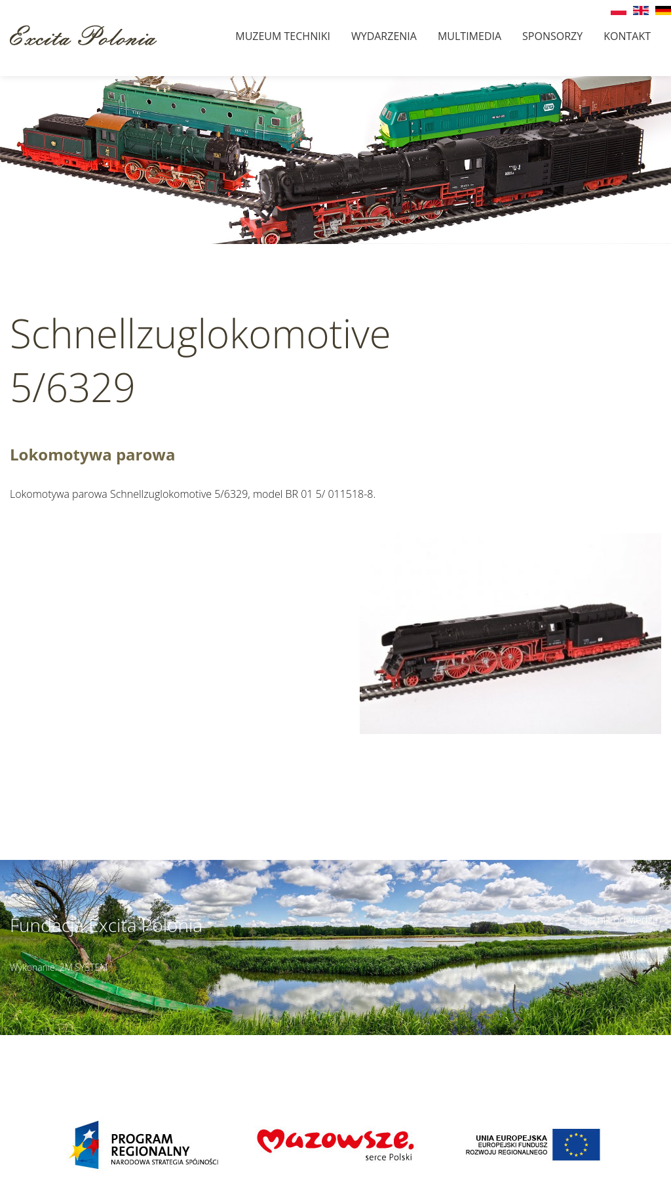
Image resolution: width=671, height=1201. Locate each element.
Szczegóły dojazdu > (417, 1042)
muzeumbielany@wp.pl (91, 1056)
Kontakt (627, 36)
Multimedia (469, 36)
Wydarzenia (384, 36)
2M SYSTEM (84, 967)
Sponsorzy (552, 36)
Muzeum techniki (282, 36)
